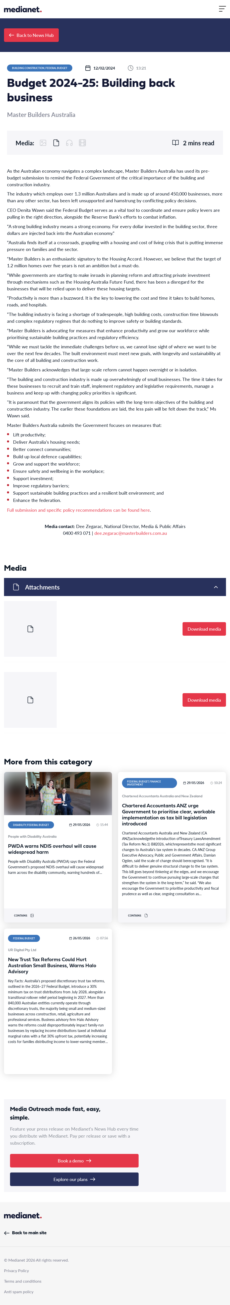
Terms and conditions (22, 1281)
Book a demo (74, 1160)
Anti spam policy (18, 1291)
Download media (204, 629)
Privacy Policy (16, 1270)
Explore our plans (74, 1179)
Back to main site (25, 1233)
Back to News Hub (31, 35)
